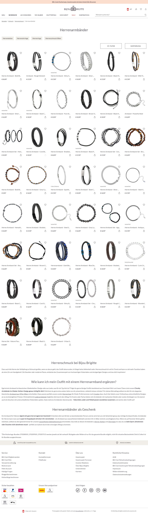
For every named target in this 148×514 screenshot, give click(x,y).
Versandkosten (79, 511)
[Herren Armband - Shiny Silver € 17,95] (61, 66)
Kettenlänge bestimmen (10, 477)
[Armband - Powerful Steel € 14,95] (135, 104)
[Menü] (111, 46)
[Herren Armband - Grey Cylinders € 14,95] (37, 180)
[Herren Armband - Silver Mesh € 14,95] (111, 180)
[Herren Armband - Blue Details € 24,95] (86, 256)
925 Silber (39, 15)
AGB (114, 457)
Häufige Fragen (7, 471)
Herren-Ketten (99, 422)
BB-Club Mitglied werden (11, 457)
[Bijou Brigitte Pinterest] (98, 490)
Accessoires (25, 15)
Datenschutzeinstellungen (122, 474)
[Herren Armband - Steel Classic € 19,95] (86, 180)
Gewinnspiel (80, 457)
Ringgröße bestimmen (9, 474)
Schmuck (13, 15)
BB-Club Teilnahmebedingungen (124, 460)
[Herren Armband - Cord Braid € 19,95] (37, 142)
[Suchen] (145, 14)
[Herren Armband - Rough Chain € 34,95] (111, 294)
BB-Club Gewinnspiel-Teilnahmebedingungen (129, 466)
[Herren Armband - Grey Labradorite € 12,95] (86, 218)
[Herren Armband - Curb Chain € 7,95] (135, 256)
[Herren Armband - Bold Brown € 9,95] (12, 180)
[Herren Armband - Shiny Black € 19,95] (61, 294)
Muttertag (51, 15)
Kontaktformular (45, 457)
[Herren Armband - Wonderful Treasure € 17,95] (135, 294)
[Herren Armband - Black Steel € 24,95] (37, 332)
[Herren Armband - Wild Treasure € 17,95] (135, 66)
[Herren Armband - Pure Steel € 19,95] (61, 104)
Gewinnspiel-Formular (84, 460)
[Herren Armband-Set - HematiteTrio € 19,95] (12, 142)
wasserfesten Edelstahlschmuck (50, 422)
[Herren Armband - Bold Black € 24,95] (12, 66)
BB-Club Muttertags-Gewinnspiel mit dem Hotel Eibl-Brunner (74, 2)
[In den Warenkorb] (20, 79)
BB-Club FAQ (6, 460)
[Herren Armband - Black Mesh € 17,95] (111, 66)
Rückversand (6, 466)
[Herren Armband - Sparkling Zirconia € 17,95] (61, 180)
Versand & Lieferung (9, 463)
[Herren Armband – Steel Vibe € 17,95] (135, 180)
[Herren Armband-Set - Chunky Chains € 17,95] (86, 294)
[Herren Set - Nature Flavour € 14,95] (12, 332)
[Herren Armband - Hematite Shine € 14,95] (12, 218)
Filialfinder (42, 460)
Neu (3, 15)
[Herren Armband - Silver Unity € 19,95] (86, 66)
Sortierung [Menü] (136, 46)
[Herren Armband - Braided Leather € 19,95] (111, 256)
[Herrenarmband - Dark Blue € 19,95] (61, 256)
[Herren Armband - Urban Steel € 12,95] (61, 332)
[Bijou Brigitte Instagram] (91, 490)
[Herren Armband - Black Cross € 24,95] (12, 294)
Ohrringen (112, 422)
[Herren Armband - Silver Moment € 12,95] (12, 104)
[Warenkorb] (145, 9)
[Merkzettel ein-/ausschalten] (20, 53)
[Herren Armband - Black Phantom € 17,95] (86, 142)
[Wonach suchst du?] (120, 15)
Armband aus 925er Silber (19, 394)
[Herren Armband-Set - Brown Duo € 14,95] (135, 142)
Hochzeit (64, 15)
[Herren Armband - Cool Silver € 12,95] (37, 294)
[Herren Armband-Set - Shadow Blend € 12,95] (12, 256)
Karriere (79, 471)
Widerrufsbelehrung (120, 471)
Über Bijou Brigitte (82, 466)
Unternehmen (81, 469)
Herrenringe (66, 394)
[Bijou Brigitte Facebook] (84, 490)
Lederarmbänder (41, 397)
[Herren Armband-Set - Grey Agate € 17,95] (111, 142)
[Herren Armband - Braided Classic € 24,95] (61, 142)
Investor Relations (82, 463)
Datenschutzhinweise (120, 463)
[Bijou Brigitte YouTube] (104, 490)
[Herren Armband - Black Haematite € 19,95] (111, 104)
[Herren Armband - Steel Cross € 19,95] (37, 104)
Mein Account (7, 469)
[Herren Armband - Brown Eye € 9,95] (37, 256)
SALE (73, 15)
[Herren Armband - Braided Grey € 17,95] (37, 218)
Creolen (96, 394)
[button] (136, 9)
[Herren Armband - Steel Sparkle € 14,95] (61, 218)
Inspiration (84, 15)
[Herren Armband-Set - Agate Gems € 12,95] (111, 218)
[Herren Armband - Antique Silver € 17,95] (135, 218)
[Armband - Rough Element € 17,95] (37, 66)
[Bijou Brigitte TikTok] (78, 490)
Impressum (117, 469)
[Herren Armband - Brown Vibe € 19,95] (86, 104)
